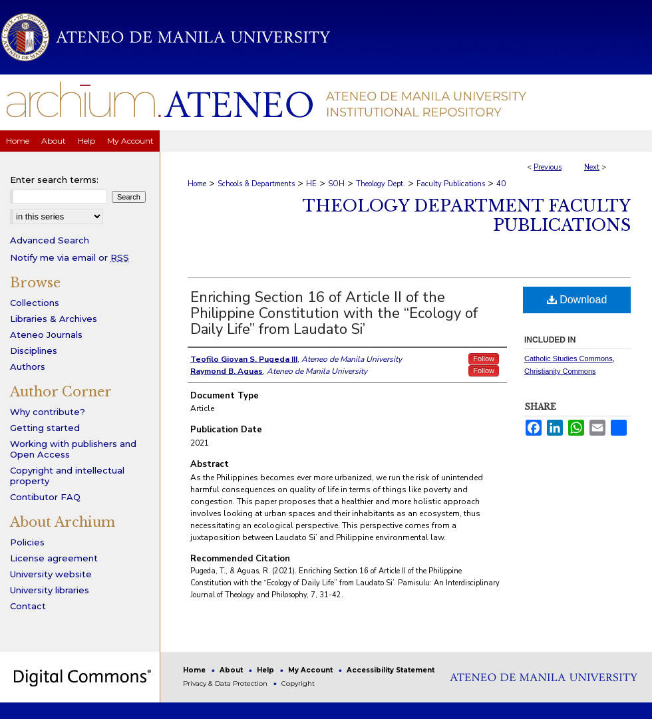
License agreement (54, 558)
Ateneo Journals (46, 334)
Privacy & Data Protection (226, 683)
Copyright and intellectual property (67, 475)
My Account (311, 670)
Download (577, 299)
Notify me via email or (69, 257)
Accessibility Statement (390, 670)
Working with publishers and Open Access (73, 449)
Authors (27, 366)
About (232, 670)
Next (591, 167)
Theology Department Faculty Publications (467, 215)
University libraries (49, 590)
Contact (28, 606)
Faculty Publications (450, 184)
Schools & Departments (256, 184)
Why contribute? (47, 411)
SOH (336, 184)
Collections (34, 302)
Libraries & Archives (53, 318)
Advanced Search (49, 240)
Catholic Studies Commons (568, 358)
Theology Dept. (380, 184)
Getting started (45, 427)
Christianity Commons (560, 371)
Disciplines (33, 350)
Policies (27, 542)
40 (501, 184)
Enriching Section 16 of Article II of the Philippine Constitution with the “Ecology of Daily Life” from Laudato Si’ (334, 313)
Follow (483, 358)
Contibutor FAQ (45, 497)
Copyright (298, 683)
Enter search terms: (54, 179)
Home (197, 184)
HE (311, 184)
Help (266, 670)
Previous (548, 167)
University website (51, 574)
